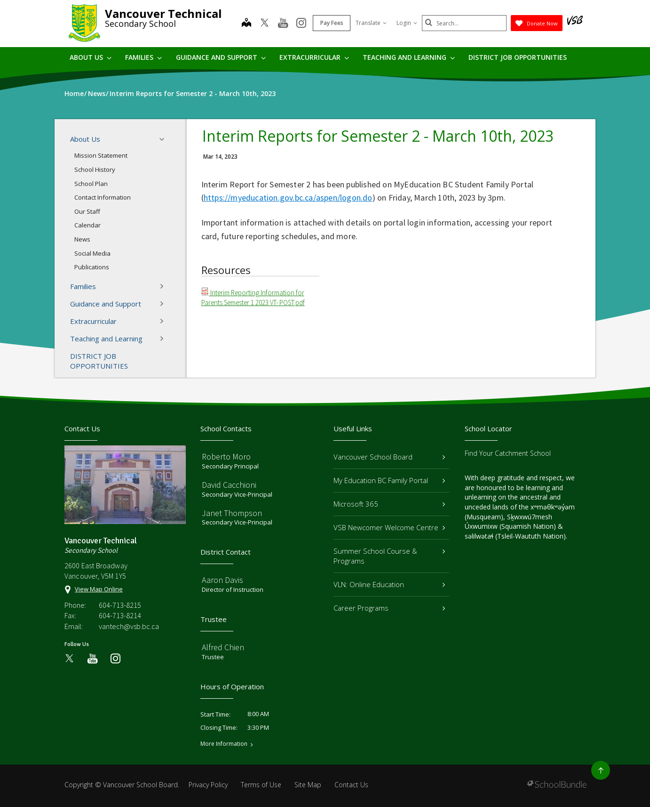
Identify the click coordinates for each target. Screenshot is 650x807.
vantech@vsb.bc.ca (129, 626)
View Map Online (99, 589)
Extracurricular (314, 57)
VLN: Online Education (389, 584)
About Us (90, 57)
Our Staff (87, 211)
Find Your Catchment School (508, 453)
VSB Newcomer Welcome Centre (389, 527)
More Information (223, 744)
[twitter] (265, 23)
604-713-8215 (120, 605)
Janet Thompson (232, 513)
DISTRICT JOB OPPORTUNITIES (517, 57)
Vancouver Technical (163, 13)
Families (143, 57)
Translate (371, 23)
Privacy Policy (208, 784)
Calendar (87, 225)
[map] (246, 23)
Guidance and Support (221, 57)
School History (94, 169)
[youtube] (283, 23)
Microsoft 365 (389, 503)
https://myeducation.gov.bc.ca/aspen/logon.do (288, 197)
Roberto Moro (226, 456)
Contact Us (351, 784)
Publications (91, 267)
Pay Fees (331, 23)
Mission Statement (100, 155)
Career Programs (389, 608)
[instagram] (301, 23)
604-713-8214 (120, 615)
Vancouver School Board (389, 456)
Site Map (307, 784)
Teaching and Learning (409, 57)
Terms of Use (261, 784)
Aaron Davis (222, 579)
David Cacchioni (229, 484)
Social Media (92, 253)
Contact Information (102, 197)
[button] (164, 139)
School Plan (91, 183)
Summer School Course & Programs (389, 555)
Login (406, 23)
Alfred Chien (223, 647)
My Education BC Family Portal (389, 480)
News (82, 239)
